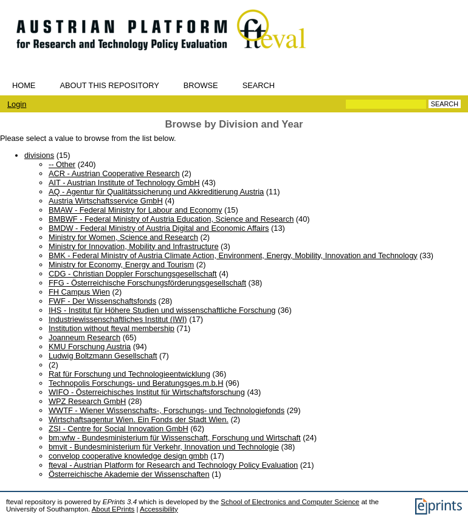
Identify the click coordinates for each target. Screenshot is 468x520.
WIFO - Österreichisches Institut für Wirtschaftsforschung (147, 392)
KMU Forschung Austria (90, 346)
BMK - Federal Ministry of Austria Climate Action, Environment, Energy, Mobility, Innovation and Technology (233, 255)
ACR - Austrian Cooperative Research (114, 173)
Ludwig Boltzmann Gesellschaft (103, 355)
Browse (201, 85)
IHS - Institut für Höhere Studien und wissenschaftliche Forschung (162, 310)
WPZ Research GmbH (87, 401)
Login (16, 104)
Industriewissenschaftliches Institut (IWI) (118, 319)
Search (259, 85)
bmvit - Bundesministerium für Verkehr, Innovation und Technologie (164, 446)
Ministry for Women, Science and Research (123, 237)
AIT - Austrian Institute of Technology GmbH (124, 182)
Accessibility (159, 509)
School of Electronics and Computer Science (290, 501)
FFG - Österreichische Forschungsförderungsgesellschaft (147, 282)
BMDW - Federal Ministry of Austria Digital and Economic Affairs (159, 228)
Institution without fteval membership (111, 328)
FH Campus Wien (79, 291)
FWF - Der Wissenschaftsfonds (102, 301)
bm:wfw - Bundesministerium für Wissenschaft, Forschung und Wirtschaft (175, 437)
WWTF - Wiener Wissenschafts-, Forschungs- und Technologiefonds (166, 410)
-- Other (62, 164)
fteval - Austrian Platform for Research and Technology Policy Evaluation (173, 465)
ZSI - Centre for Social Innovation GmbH (118, 428)
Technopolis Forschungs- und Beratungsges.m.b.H (136, 383)
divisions (39, 155)
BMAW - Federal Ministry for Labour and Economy (135, 209)
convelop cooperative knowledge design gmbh (128, 455)
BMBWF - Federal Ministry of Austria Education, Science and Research (171, 219)
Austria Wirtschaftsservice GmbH (106, 200)
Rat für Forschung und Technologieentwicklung (129, 373)
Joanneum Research (84, 337)
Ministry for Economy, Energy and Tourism (121, 264)
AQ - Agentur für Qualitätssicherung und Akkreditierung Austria (156, 191)
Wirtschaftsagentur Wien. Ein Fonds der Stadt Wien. (139, 419)
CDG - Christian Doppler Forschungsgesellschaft (133, 273)
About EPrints (113, 509)
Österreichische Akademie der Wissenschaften (129, 474)
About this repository (109, 85)
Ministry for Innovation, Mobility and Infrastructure (134, 246)
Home (23, 85)
